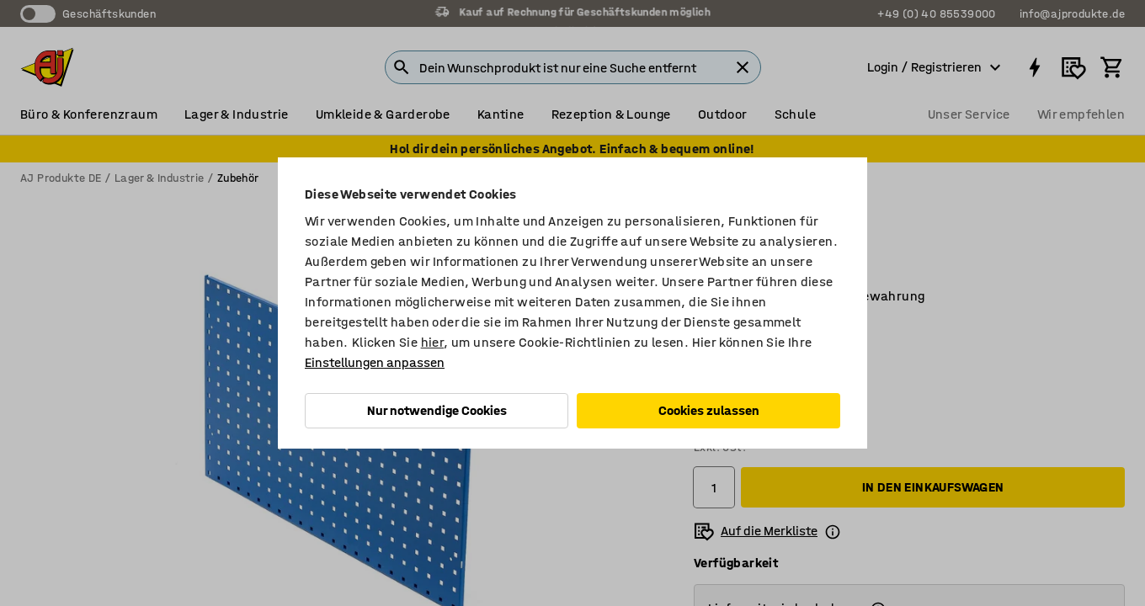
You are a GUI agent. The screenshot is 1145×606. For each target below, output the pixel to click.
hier (433, 342)
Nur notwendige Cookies (437, 410)
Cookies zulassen (708, 410)
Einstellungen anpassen (375, 362)
